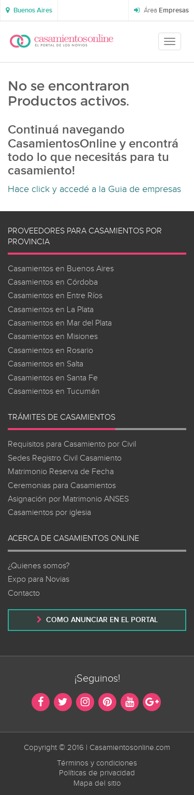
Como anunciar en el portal (97, 619)
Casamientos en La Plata (51, 310)
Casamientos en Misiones (53, 337)
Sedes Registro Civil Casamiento (65, 458)
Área (161, 10)
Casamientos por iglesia (49, 513)
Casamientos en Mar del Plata (60, 323)
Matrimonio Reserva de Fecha (61, 472)
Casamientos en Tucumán (54, 391)
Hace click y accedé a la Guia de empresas (94, 189)
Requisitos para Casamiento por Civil (72, 444)
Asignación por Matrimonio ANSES (68, 499)
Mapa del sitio (97, 783)
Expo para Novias (38, 579)
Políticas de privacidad (97, 773)
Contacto (24, 593)
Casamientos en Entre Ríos (55, 296)
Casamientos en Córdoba (53, 282)
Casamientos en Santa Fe (53, 378)
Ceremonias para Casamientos (62, 486)
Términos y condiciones (97, 763)
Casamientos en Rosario (50, 351)
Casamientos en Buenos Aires (61, 269)
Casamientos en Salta (45, 364)
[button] (29, 10)
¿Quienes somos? (38, 566)
